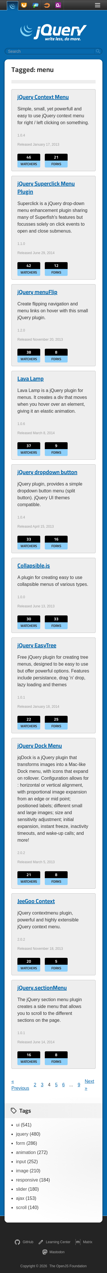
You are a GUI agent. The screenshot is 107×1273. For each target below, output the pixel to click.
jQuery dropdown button (47, 472)
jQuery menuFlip (37, 292)
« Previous (20, 1085)
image (22, 1170)
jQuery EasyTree (36, 645)
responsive (27, 1180)
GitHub (24, 1242)
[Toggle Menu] (97, 5)
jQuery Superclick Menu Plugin (46, 188)
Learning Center (54, 1242)
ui (17, 1124)
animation (26, 1152)
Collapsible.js (33, 566)
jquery (22, 1134)
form (20, 1143)
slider (21, 1189)
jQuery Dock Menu (39, 746)
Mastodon (53, 1252)
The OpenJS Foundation (68, 1266)
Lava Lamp (30, 379)
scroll (21, 1207)
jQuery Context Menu (43, 97)
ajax (20, 1198)
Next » (89, 1085)
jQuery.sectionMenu (42, 988)
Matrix (83, 1242)
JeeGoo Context (36, 901)
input (21, 1161)
